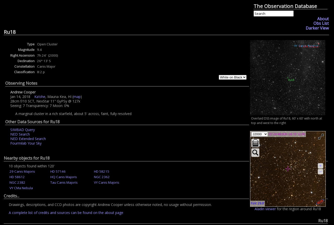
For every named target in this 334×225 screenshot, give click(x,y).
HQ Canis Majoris (63, 177)
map (77, 96)
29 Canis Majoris (22, 171)
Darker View (317, 28)
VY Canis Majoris (106, 182)
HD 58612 (17, 177)
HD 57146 (58, 171)
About (323, 19)
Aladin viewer (265, 208)
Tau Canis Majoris (64, 182)
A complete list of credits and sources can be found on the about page (66, 212)
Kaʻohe (39, 96)
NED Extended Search (28, 138)
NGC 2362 (102, 177)
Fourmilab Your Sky (26, 143)
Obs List (321, 23)
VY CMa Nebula (21, 188)
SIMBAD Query (22, 129)
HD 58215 (101, 171)
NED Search (20, 134)
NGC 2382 (17, 182)
